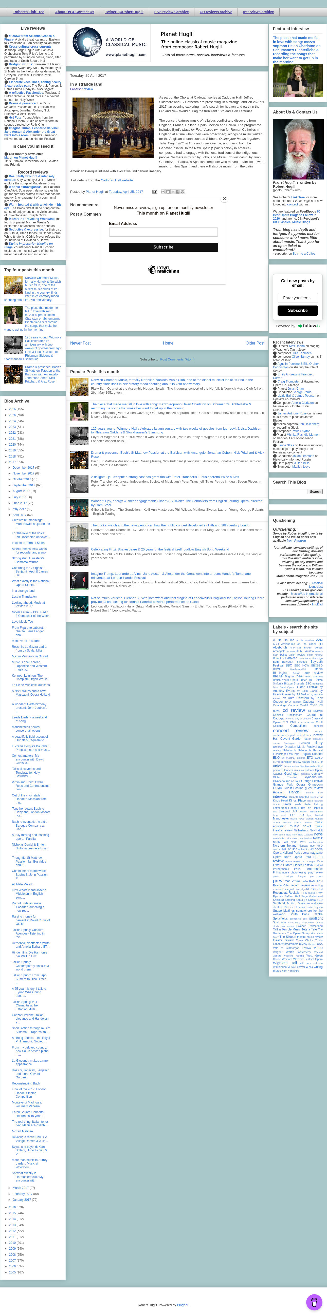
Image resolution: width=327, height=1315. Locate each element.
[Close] (224, 198)
